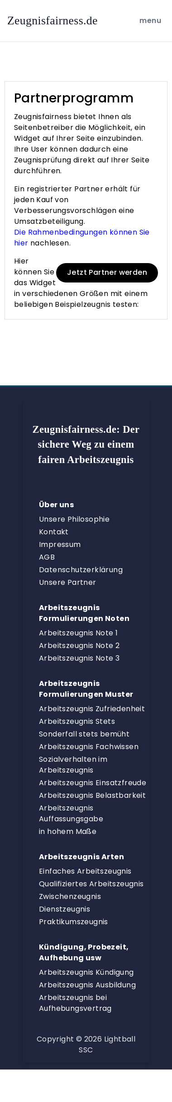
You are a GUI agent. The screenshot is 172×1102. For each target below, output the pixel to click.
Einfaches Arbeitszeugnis (85, 871)
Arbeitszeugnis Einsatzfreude (92, 783)
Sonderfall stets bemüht (84, 734)
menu (152, 20)
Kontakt (54, 532)
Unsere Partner (67, 582)
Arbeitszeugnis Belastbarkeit (92, 795)
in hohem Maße (67, 831)
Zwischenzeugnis (70, 896)
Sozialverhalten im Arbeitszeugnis (73, 764)
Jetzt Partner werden (107, 272)
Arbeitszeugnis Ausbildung (87, 985)
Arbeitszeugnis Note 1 (78, 633)
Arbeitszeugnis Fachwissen (89, 746)
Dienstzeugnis (64, 909)
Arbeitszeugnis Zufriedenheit (92, 709)
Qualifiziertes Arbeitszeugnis (91, 884)
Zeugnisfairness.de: (86, 444)
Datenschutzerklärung (81, 570)
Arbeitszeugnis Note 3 (79, 658)
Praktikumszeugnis (73, 922)
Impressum (60, 544)
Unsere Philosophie (74, 519)
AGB (47, 557)
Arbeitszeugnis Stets (77, 721)
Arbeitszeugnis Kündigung (86, 972)
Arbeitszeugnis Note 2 (79, 645)
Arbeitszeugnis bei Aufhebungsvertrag (75, 1003)
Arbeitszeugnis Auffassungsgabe (71, 813)
